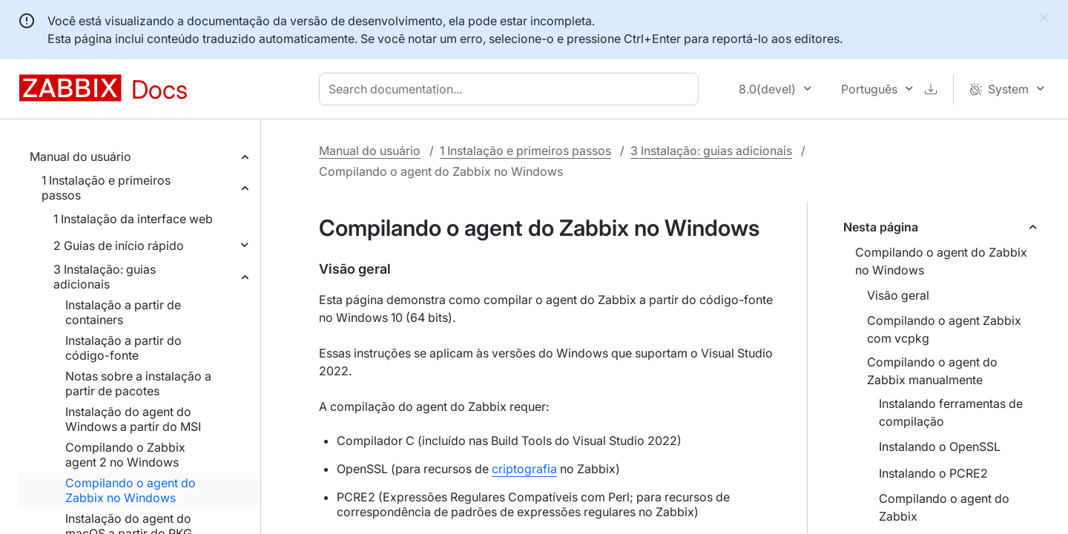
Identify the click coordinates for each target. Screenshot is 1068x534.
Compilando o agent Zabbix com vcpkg (944, 329)
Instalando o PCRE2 (933, 473)
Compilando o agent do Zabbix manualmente (932, 371)
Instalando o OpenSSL (940, 446)
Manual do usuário (80, 156)
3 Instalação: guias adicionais (104, 276)
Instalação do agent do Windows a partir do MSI (133, 419)
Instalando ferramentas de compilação (951, 412)
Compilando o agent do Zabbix (944, 507)
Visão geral (898, 295)
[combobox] (512, 89)
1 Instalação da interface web (133, 218)
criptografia (524, 468)
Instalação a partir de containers (123, 312)
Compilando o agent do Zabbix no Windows (130, 490)
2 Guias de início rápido (118, 245)
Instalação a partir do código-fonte (123, 348)
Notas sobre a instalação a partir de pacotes (138, 383)
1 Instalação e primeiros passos (106, 187)
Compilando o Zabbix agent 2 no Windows (125, 454)
